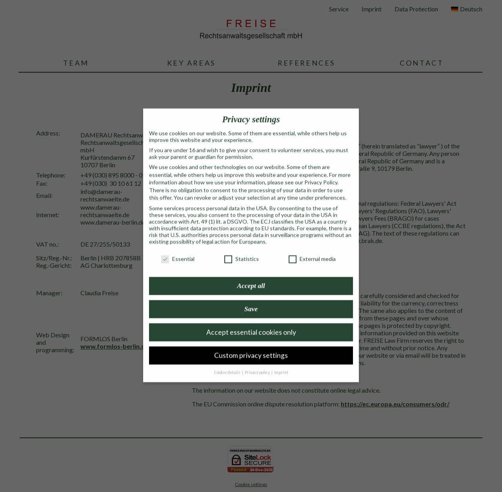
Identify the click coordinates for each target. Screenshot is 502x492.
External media (312, 250)
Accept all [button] (251, 277)
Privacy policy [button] (258, 363)
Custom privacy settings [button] (251, 346)
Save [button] (251, 300)
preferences (330, 189)
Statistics (241, 250)
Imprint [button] (281, 363)
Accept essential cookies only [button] (251, 323)
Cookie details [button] (227, 363)
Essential (178, 250)
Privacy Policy (320, 173)
